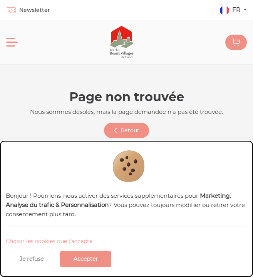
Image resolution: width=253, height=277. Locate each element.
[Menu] (12, 42)
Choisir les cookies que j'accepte (49, 241)
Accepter (86, 258)
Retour (126, 130)
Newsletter (28, 10)
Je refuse (32, 258)
